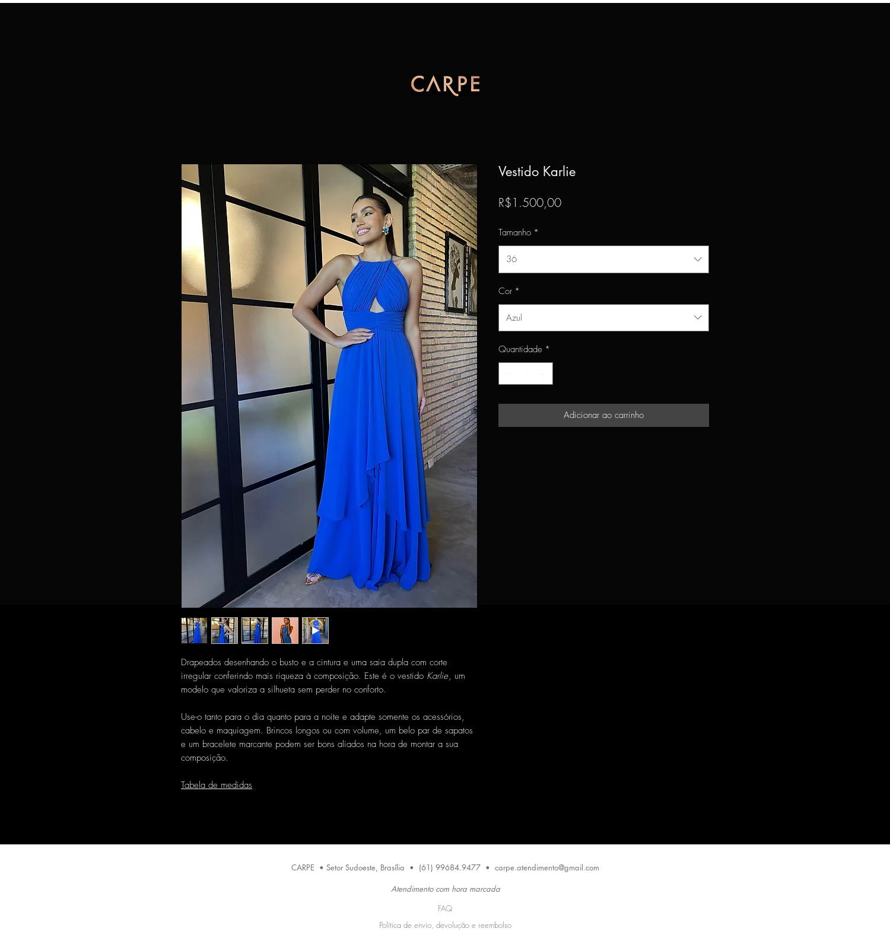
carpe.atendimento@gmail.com (547, 867)
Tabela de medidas (216, 785)
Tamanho (518, 232)
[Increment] (544, 374)
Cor (509, 291)
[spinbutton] (526, 374)
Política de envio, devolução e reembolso (445, 925)
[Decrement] (508, 374)
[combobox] (603, 259)
